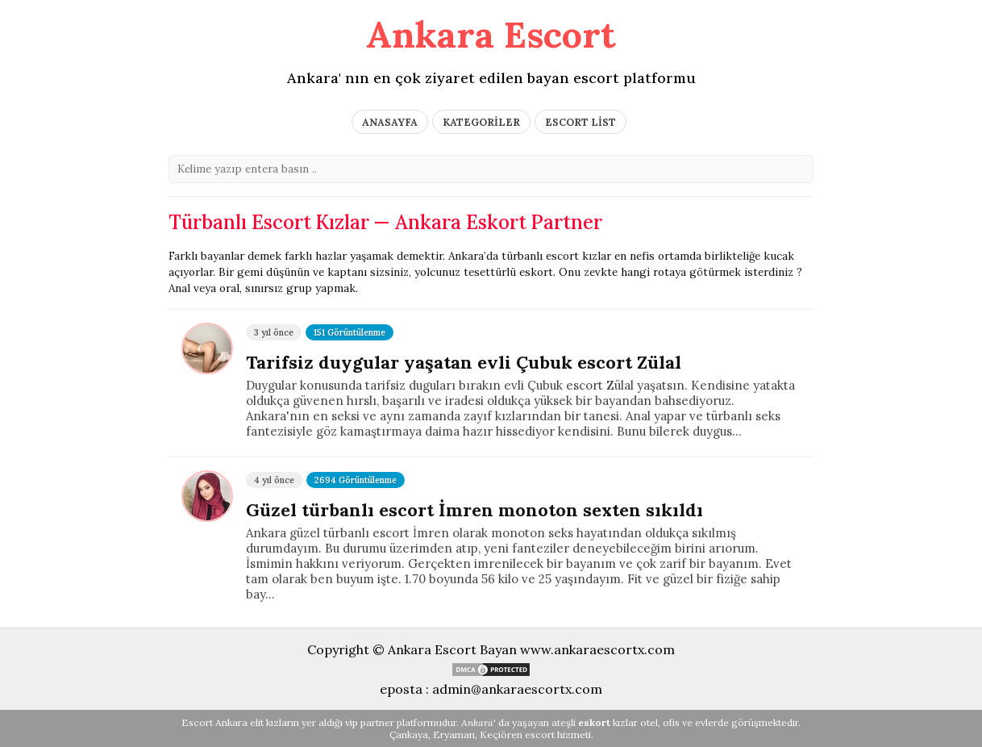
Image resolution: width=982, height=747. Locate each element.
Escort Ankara (214, 722)
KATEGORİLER (481, 121)
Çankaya (408, 734)
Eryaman (454, 734)
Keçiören (501, 734)
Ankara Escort (491, 34)
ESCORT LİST (580, 121)
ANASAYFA (390, 121)
